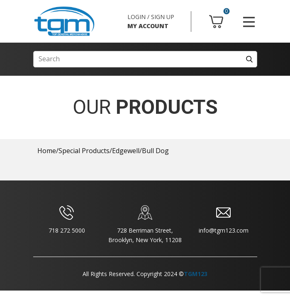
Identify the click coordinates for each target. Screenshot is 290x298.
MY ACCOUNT (147, 26)
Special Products (84, 150)
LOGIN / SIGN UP (150, 17)
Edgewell (125, 150)
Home (46, 150)
